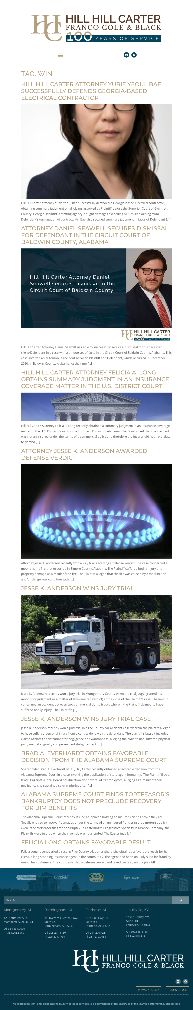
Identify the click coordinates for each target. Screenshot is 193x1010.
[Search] (180, 900)
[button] (60, 55)
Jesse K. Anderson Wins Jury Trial (77, 588)
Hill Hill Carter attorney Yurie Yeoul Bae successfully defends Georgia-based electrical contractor (91, 91)
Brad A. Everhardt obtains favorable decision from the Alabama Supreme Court (94, 756)
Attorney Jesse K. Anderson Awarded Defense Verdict (84, 454)
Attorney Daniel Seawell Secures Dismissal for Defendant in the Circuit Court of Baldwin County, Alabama (94, 235)
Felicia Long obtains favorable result (86, 842)
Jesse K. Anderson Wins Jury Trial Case (86, 718)
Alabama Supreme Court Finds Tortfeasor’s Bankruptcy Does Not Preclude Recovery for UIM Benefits (95, 801)
